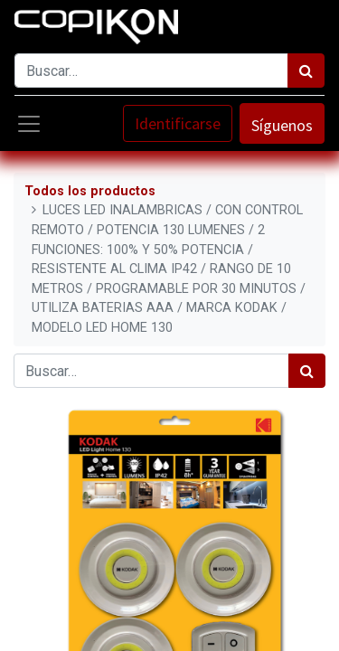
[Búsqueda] (306, 70)
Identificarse (178, 123)
